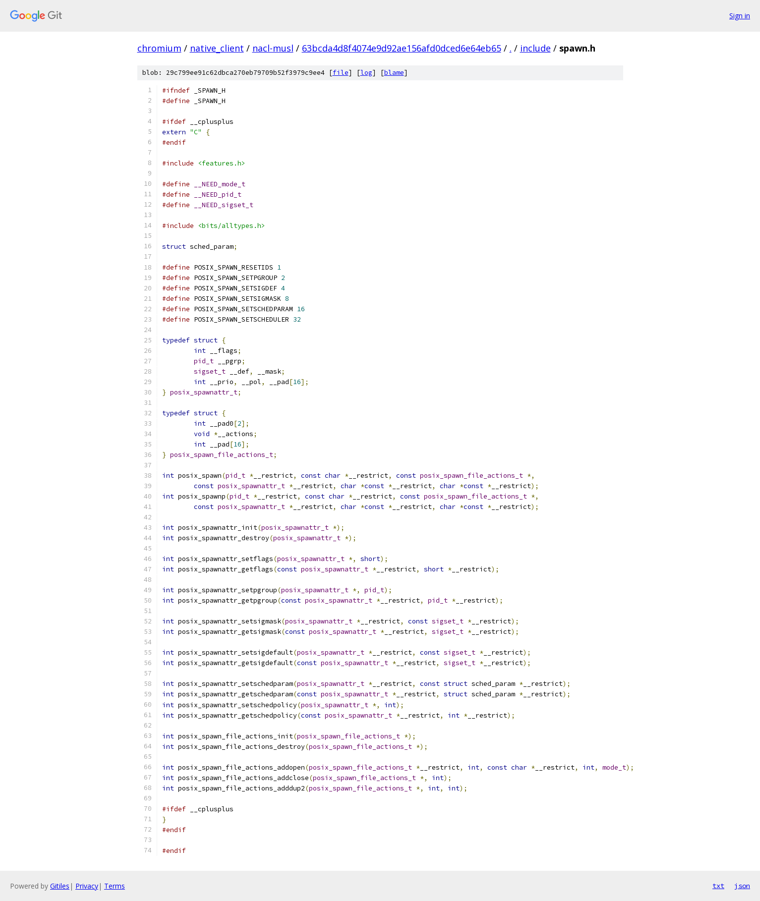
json (742, 885)
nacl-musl (272, 48)
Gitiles (59, 886)
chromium (159, 48)
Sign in (739, 15)
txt (718, 885)
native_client (217, 48)
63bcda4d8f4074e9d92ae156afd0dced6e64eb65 (401, 48)
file (341, 72)
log (366, 72)
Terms (114, 886)
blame (394, 72)
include (535, 48)
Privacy (86, 886)
